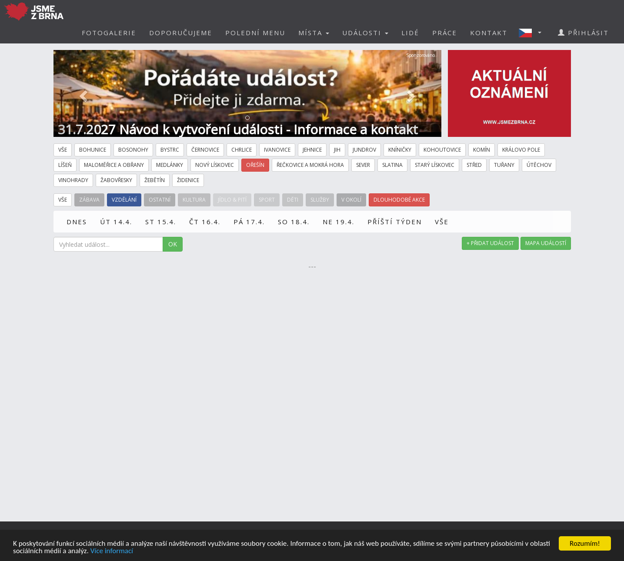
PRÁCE (444, 32)
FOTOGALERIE (109, 32)
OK (172, 244)
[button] (532, 32)
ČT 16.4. (204, 221)
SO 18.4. (294, 221)
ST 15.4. (160, 221)
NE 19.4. (338, 221)
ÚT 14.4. (116, 221)
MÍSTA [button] (313, 32)
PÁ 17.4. (249, 221)
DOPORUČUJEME (180, 32)
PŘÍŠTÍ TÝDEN (394, 221)
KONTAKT (488, 32)
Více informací (111, 551)
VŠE (442, 221)
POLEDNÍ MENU (255, 32)
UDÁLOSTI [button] (365, 32)
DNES (77, 221)
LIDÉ (410, 32)
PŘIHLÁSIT (583, 32)
